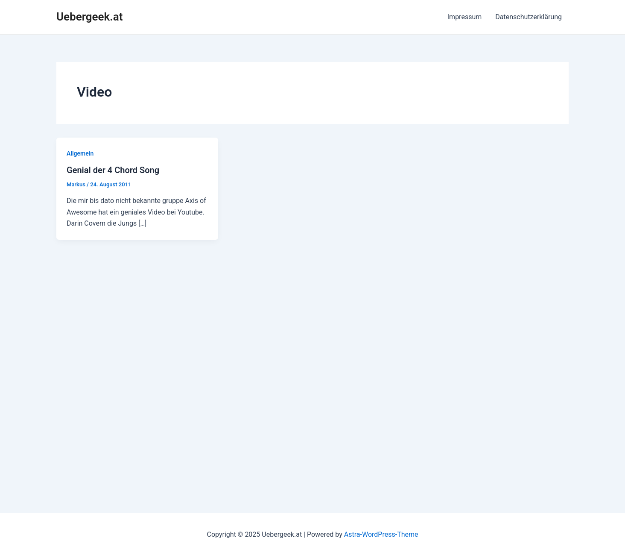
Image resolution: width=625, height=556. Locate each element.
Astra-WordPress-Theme (381, 534)
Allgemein (80, 153)
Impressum (464, 17)
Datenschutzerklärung (528, 17)
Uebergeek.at (89, 16)
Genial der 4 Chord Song (113, 170)
